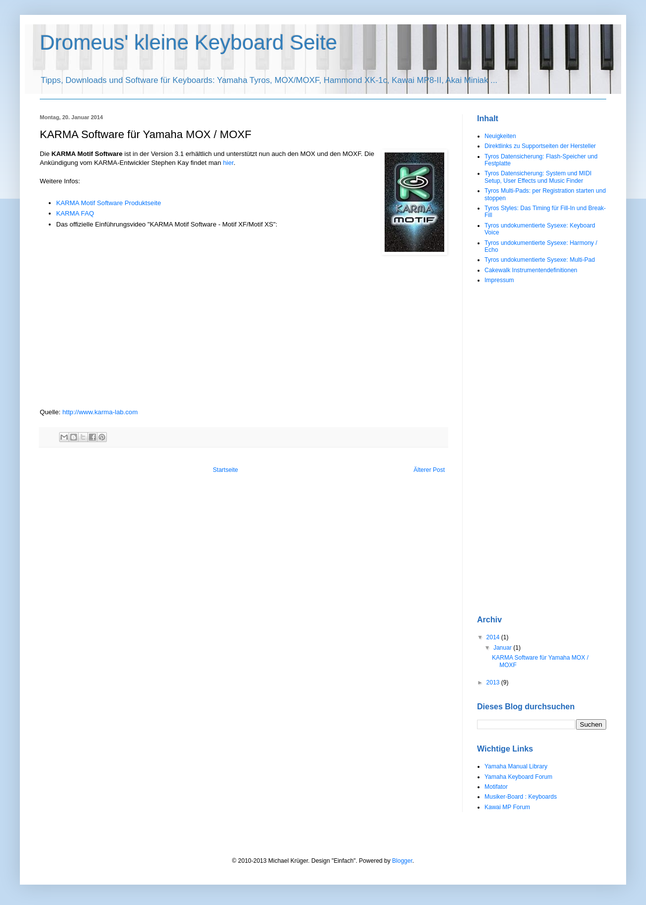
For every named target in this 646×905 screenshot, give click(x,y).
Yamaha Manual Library (516, 766)
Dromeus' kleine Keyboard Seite (188, 42)
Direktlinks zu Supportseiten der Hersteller (540, 146)
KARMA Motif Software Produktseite (108, 203)
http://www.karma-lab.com (100, 412)
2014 (493, 637)
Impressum (499, 280)
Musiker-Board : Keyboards (520, 796)
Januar (503, 647)
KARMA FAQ (75, 213)
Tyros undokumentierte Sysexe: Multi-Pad (539, 259)
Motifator (496, 786)
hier (228, 162)
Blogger (402, 860)
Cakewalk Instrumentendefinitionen (530, 270)
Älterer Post (429, 469)
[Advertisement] (520, 450)
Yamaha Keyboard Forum (518, 776)
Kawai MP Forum (507, 807)
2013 (493, 682)
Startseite (225, 469)
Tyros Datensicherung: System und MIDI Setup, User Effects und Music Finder (537, 177)
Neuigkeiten (500, 136)
